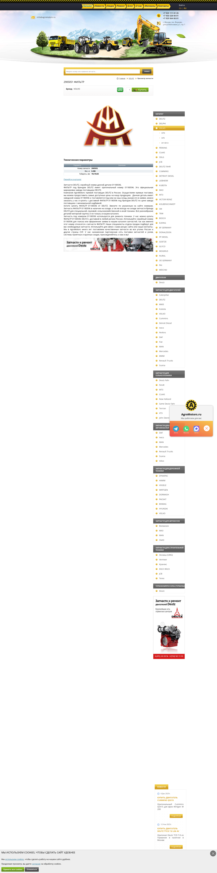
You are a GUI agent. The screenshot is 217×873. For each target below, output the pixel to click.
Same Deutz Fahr (42, 403)
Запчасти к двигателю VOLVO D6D (170, 516)
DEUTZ (38, 118)
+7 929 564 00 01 (171, 18)
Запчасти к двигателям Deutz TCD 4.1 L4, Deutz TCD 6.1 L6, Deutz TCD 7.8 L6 (169, 473)
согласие (36, 864)
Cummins (39, 318)
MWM (37, 356)
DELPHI (38, 123)
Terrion (38, 408)
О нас (76, 846)
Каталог (101, 837)
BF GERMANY (41, 227)
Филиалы (102, 846)
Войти (182, 5)
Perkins (38, 332)
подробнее (176, 99)
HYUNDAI (39, 508)
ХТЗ (36, 413)
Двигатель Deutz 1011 (169, 728)
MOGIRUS (39, 251)
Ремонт (77, 843)
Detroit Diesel (41, 323)
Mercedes (39, 351)
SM (36, 208)
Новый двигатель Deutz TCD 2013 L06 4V (168, 349)
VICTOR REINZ (41, 199)
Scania (38, 365)
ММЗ (37, 304)
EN (180, 8)
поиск (146, 71)
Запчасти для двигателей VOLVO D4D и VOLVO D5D (169, 551)
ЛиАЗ (37, 540)
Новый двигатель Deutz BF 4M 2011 (167, 442)
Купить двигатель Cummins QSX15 (167, 81)
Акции (101, 840)
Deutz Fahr (40, 380)
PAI (36, 265)
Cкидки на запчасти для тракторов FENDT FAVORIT (169, 759)
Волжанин (39, 526)
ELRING (38, 223)
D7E (39, 138)
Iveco (37, 327)
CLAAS (37, 152)
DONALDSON (41, 232)
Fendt (37, 385)
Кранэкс (38, 564)
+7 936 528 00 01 (171, 15)
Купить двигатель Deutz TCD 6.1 (167, 143)
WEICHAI (39, 269)
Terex (37, 578)
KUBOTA (38, 185)
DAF (36, 337)
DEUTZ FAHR (40, 166)
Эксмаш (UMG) (41, 555)
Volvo (37, 461)
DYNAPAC (39, 475)
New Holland (41, 399)
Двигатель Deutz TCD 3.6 (170, 702)
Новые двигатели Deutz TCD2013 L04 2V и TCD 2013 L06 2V (169, 320)
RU (185, 8)
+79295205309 (176, 429)
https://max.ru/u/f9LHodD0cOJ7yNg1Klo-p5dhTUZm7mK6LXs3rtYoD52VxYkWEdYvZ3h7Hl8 (196, 429)
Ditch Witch (40, 569)
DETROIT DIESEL (42, 176)
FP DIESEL (39, 237)
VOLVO (38, 128)
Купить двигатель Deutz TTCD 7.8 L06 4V (168, 112)
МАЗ (37, 190)
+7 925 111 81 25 (171, 13)
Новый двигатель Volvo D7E (167, 257)
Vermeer (39, 559)
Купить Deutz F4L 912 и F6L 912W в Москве (169, 171)
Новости (77, 840)
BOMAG (38, 504)
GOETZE (38, 241)
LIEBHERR (39, 180)
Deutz (37, 282)
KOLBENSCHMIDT (43, 204)
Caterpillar (39, 295)
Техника (102, 843)
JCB (36, 162)
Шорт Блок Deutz (166, 376)
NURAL (38, 255)
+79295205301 (186, 429)
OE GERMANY (41, 260)
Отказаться (32, 869)
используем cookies (14, 859)
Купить (140, 89)
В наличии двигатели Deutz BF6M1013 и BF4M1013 (170, 286)
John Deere (40, 417)
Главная (122, 78)
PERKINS (39, 147)
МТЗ (37, 194)
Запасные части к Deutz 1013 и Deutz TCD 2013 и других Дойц (169, 589)
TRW (37, 213)
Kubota (38, 309)
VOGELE (38, 485)
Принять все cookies (12, 869)
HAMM (38, 480)
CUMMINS (39, 171)
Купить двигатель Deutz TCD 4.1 (167, 200)
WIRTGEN (39, 490)
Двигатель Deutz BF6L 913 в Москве (169, 228)
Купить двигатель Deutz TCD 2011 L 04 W (168, 675)
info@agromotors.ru (46, 17)
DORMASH (39, 494)
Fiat (36, 342)
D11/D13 (41, 143)
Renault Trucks (42, 360)
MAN (37, 346)
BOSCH (38, 218)
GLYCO (38, 246)
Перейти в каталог (72, 179)
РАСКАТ (38, 499)
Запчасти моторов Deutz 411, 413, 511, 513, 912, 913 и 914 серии (169, 628)
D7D (39, 133)
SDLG (37, 157)
